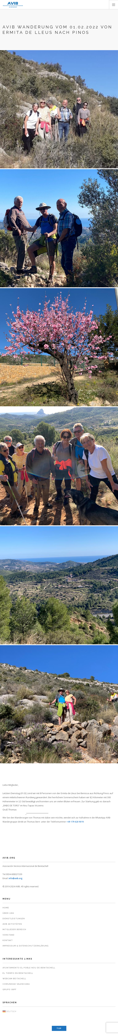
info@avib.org (15, 878)
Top (59, 1028)
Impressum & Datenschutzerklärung (26, 946)
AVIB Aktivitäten (12, 924)
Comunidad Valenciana (16, 984)
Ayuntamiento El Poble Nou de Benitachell (29, 968)
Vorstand (8, 935)
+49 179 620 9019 (75, 821)
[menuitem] (59, 1011)
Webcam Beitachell (14, 979)
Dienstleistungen (14, 919)
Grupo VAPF (9, 989)
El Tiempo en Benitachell (18, 973)
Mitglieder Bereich (14, 929)
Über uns (8, 913)
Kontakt (8, 940)
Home (6, 908)
